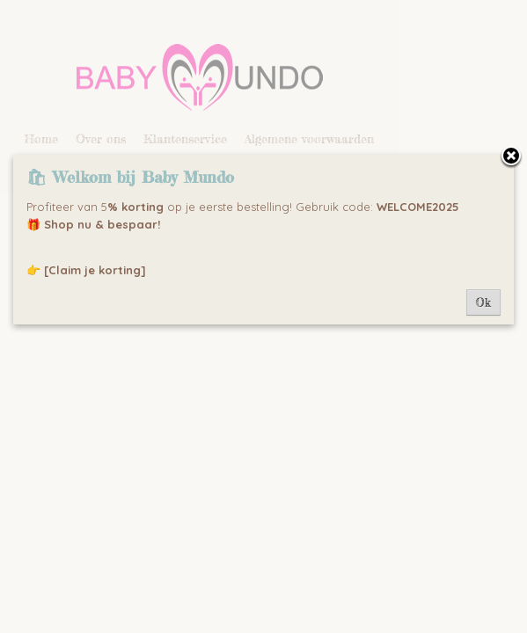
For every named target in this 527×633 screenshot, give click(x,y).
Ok (483, 302)
